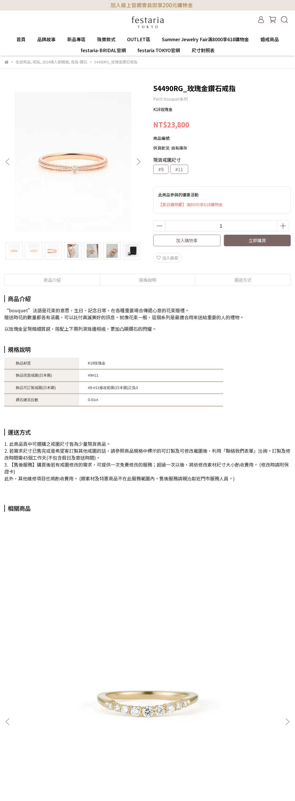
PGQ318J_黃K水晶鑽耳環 (147, 634)
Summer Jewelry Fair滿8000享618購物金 (205, 39)
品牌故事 (46, 39)
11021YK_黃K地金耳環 (239, 634)
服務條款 (12, 708)
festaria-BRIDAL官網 (103, 50)
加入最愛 (167, 258)
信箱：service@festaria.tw (96, 708)
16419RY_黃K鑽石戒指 (56, 634)
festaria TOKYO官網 (158, 50)
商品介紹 (52, 280)
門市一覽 (12, 725)
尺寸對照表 (203, 50)
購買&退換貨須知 (19, 699)
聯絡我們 (12, 734)
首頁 (21, 39)
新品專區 (76, 39)
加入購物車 (187, 240)
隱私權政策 (14, 716)
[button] (138, 161)
